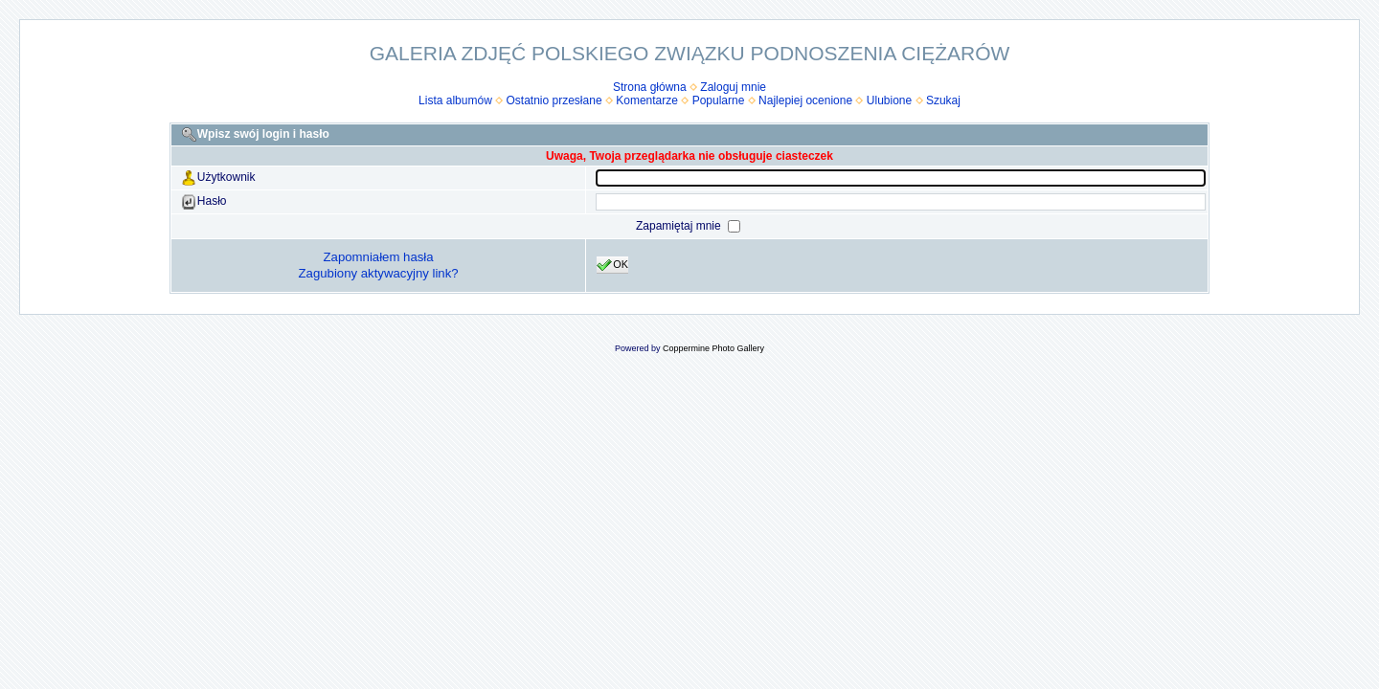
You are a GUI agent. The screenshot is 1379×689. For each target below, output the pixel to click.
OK (612, 265)
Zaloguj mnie (733, 87)
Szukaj (943, 100)
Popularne (718, 100)
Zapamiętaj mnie (680, 226)
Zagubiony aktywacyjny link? (379, 273)
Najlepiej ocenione (805, 100)
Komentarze (647, 100)
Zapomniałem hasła (379, 257)
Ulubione (889, 100)
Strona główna (650, 87)
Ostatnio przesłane (554, 100)
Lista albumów (455, 100)
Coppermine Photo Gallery (713, 348)
